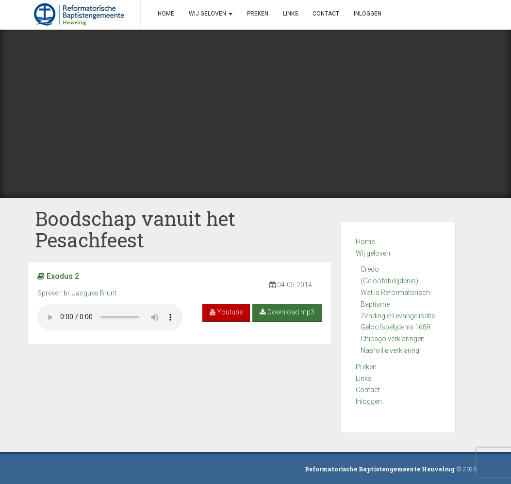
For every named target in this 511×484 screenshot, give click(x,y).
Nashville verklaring (390, 350)
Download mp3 (287, 312)
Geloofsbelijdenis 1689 (395, 327)
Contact (368, 390)
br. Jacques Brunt (90, 293)
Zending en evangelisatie (398, 316)
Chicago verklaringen (393, 339)
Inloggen (369, 401)
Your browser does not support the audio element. (110, 317)
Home (365, 241)
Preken (366, 367)
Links (364, 378)
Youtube (226, 312)
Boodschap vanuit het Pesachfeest (135, 229)
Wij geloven (373, 253)
